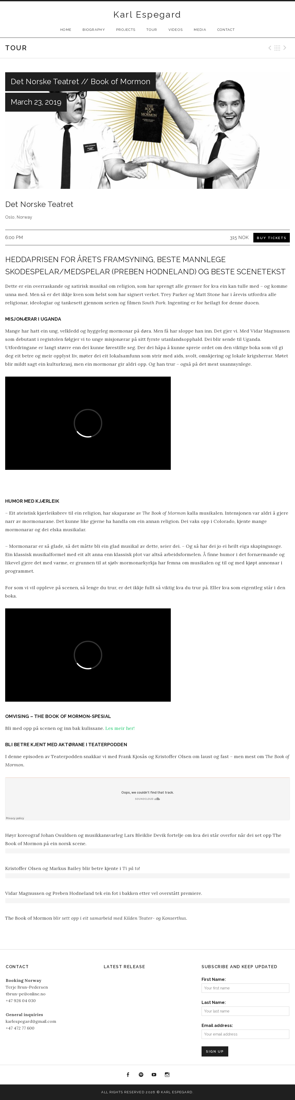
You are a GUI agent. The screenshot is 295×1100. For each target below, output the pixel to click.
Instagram (167, 1075)
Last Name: (214, 1002)
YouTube (154, 1075)
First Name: (214, 979)
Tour (151, 30)
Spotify (141, 1075)
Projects (125, 30)
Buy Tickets (272, 238)
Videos (175, 30)
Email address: (217, 1025)
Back (277, 48)
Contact (226, 30)
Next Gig (286, 48)
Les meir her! (120, 728)
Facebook (127, 1075)
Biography (94, 30)
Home (65, 30)
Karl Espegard (147, 14)
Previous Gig (269, 48)
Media (200, 30)
